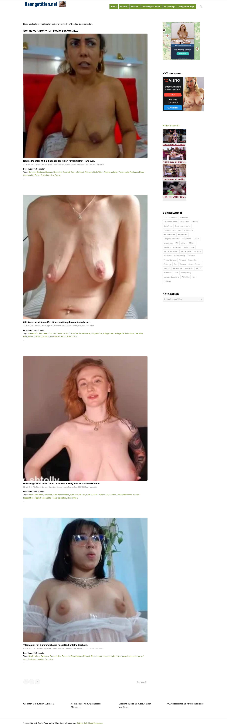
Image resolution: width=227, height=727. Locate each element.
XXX (79, 487)
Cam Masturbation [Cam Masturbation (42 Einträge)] (170, 217)
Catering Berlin (82, 723)
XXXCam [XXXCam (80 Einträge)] (167, 281)
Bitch (37, 487)
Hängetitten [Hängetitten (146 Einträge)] (186, 239)
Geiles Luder (96, 656)
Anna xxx (43, 333)
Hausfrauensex (59, 164)
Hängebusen (108, 333)
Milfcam (74, 326)
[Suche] (201, 6)
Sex (87, 164)
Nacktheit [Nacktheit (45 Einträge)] (197, 251)
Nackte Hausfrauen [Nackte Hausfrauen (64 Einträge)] (171, 251)
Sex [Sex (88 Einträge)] (175, 264)
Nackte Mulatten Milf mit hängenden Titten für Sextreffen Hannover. (59, 161)
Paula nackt (124, 172)
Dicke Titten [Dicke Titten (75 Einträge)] (184, 222)
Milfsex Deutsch (42, 336)
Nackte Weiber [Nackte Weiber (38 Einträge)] (186, 251)
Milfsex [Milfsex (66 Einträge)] (191, 243)
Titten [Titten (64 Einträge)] (176, 273)
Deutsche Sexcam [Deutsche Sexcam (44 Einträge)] (170, 222)
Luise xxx (131, 656)
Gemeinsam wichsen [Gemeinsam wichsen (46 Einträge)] (182, 226)
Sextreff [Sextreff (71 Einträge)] (198, 268)
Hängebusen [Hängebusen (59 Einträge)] (182, 234)
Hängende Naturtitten (124, 333)
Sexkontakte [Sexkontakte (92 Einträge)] (177, 268)
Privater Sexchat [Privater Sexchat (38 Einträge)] (170, 260)
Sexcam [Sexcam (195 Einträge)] (183, 264)
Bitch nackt (38, 495)
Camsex (32, 172)
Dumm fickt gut (77, 172)
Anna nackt (33, 333)
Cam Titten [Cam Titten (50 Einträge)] (184, 217)
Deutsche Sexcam (44, 172)
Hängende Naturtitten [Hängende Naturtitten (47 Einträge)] (172, 239)
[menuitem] (114, 6)
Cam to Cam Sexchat (95, 495)
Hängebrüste (96, 333)
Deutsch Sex (55, 656)
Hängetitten (49, 164)
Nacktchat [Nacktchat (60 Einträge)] (177, 247)
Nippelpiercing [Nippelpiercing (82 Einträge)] (179, 256)
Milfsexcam (55, 336)
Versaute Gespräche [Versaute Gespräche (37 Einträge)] (171, 277)
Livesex (68, 164)
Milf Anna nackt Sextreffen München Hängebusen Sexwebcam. (56, 322)
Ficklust (86, 656)
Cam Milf (52, 333)
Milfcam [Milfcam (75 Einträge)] (183, 243)
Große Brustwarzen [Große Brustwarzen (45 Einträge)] (185, 230)
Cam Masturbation (61, 495)
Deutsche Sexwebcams (80, 333)
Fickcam (88, 172)
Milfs (79, 326)
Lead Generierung (96, 723)
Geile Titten (98, 172)
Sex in (57, 175)
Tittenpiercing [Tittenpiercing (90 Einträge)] (186, 273)
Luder (113, 656)
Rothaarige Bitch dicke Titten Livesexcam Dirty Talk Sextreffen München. (62, 483)
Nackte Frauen (68, 487)
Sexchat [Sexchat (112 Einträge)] (167, 268)
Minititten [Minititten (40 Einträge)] (167, 247)
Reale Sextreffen (42, 175)
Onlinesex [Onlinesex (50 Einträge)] (191, 256)
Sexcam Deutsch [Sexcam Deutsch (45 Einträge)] (195, 264)
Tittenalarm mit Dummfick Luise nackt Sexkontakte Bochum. (55, 645)
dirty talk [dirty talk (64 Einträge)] (195, 222)
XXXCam (85, 487)
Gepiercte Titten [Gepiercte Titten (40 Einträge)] (170, 230)
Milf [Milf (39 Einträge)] (176, 243)
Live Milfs (139, 333)
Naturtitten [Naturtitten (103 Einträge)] (168, 256)
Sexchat (92, 164)
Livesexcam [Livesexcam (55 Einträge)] (168, 243)
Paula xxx (134, 172)
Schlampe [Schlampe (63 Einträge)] (167, 264)
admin (102, 164)
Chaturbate (40, 164)
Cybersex (43, 487)
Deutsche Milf (63, 333)
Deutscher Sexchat (61, 172)
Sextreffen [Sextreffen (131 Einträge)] (167, 273)
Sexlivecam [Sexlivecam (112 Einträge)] (189, 268)
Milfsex (31, 336)
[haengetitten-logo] (45, 6)
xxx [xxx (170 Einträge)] (193, 277)
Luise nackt (121, 656)
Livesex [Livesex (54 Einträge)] (196, 239)
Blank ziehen (34, 656)
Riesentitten (72, 498)
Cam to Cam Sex (77, 495)
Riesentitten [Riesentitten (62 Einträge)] (192, 260)
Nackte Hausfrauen (78, 164)
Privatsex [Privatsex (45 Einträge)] (182, 260)
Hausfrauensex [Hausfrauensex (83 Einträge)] (169, 234)
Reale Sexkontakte (69, 336)
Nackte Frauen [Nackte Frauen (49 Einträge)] (188, 247)
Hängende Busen (124, 495)
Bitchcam (48, 495)
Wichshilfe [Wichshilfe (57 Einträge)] (185, 277)
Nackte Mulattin (111, 172)
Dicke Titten (40, 326)
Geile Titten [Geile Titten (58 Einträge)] (168, 226)
